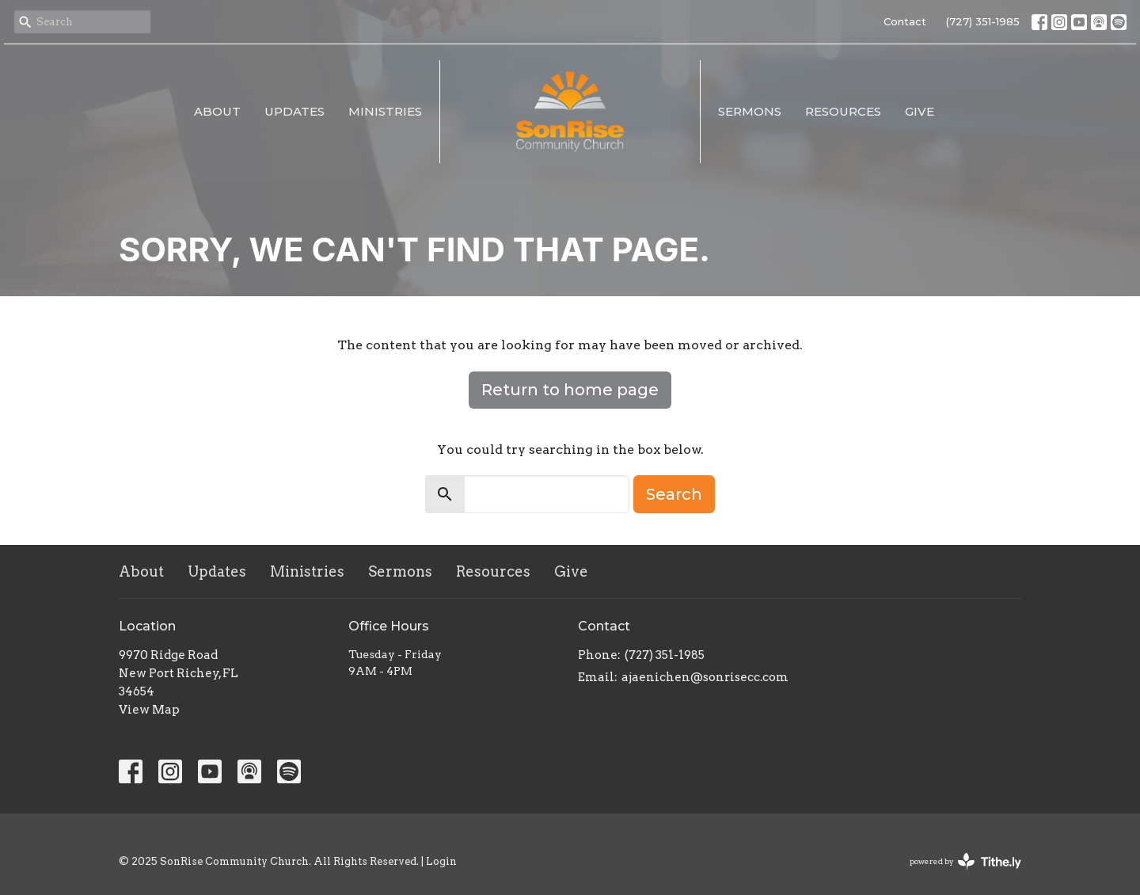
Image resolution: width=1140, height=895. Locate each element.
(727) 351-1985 (983, 21)
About (217, 111)
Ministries (385, 111)
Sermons (749, 111)
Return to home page (570, 389)
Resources (843, 111)
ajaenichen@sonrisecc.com (704, 677)
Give (919, 111)
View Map (149, 710)
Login (441, 861)
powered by (965, 861)
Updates (294, 111)
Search (674, 494)
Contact (905, 21)
